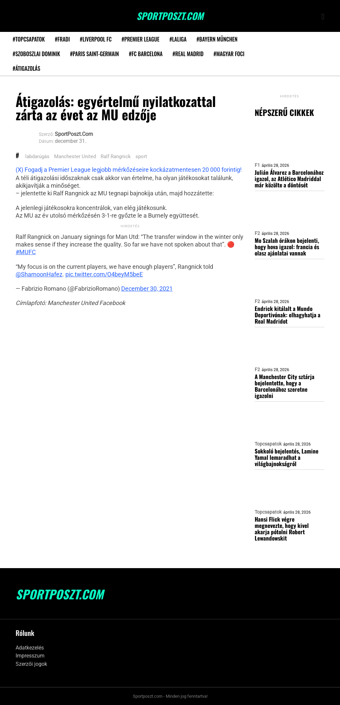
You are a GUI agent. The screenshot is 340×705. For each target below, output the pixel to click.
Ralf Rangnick (116, 156)
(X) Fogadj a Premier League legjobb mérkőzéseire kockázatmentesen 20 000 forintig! (129, 169)
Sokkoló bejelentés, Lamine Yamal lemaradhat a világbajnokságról (286, 457)
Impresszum (30, 656)
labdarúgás (37, 156)
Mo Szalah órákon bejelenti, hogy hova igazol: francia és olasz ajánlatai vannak (287, 246)
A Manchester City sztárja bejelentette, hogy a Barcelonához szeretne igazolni (284, 386)
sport (141, 156)
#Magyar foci (228, 54)
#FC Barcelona (146, 54)
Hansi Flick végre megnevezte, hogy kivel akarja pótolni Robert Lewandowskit (282, 528)
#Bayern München (217, 39)
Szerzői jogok (31, 664)
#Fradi (62, 39)
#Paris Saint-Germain (94, 54)
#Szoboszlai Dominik (36, 54)
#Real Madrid (188, 54)
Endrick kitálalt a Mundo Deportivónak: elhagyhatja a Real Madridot (287, 314)
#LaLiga (178, 39)
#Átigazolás (26, 68)
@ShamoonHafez (39, 274)
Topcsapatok (268, 444)
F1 (257, 165)
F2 (257, 233)
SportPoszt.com (170, 16)
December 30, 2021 (147, 288)
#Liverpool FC (96, 39)
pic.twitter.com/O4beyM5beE (104, 274)
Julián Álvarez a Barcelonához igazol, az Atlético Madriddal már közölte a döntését (289, 178)
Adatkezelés (30, 648)
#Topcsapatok (29, 39)
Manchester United (75, 156)
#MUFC (26, 252)
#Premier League (140, 39)
